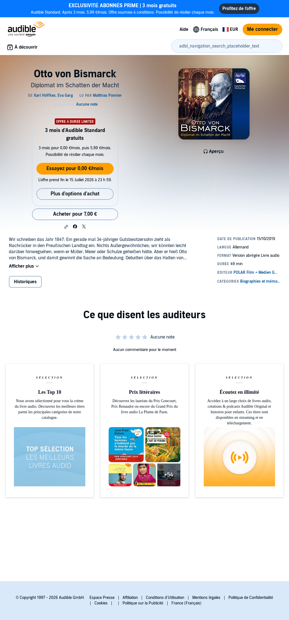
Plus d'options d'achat (75, 194)
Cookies (101, 603)
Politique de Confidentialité (250, 597)
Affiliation (130, 597)
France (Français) (186, 603)
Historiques (25, 282)
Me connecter (262, 29)
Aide (184, 29)
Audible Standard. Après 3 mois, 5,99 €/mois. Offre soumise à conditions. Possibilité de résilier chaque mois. (123, 8)
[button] (66, 227)
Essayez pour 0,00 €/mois (74, 168)
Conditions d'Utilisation (165, 597)
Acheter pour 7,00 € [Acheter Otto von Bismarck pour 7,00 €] (75, 214)
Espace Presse (101, 597)
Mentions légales (206, 597)
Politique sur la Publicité (143, 603)
